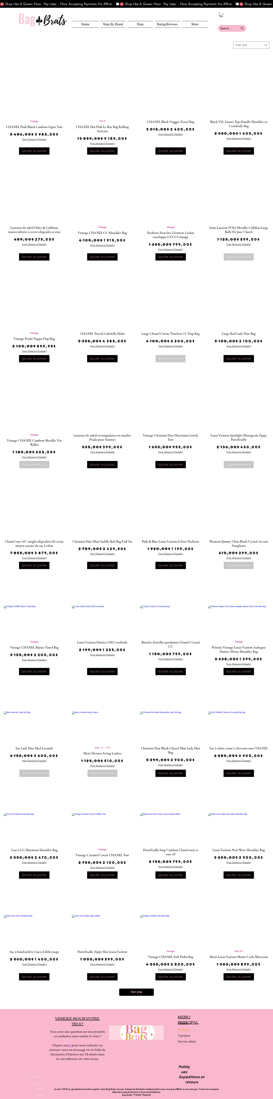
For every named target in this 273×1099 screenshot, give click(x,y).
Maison (183, 1023)
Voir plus (136, 992)
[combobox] (251, 45)
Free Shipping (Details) (34, 139)
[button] (140, 24)
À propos (184, 1035)
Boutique (184, 1029)
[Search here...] (226, 28)
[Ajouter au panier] (34, 151)
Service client (187, 1041)
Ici (69, 1045)
